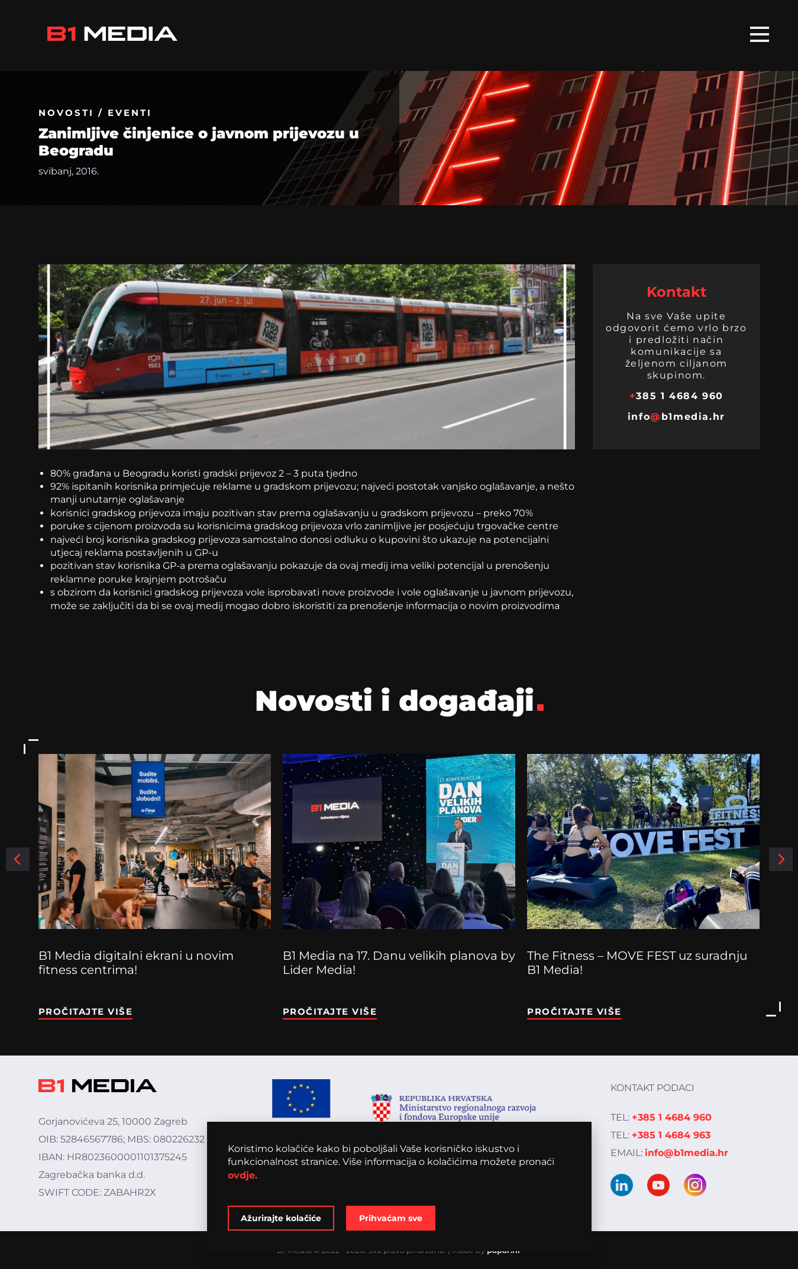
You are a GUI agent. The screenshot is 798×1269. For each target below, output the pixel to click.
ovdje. (242, 1175)
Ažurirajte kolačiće (281, 1218)
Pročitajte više (85, 1011)
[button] (18, 859)
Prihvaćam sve (390, 1218)
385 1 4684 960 (676, 396)
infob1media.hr (676, 416)
